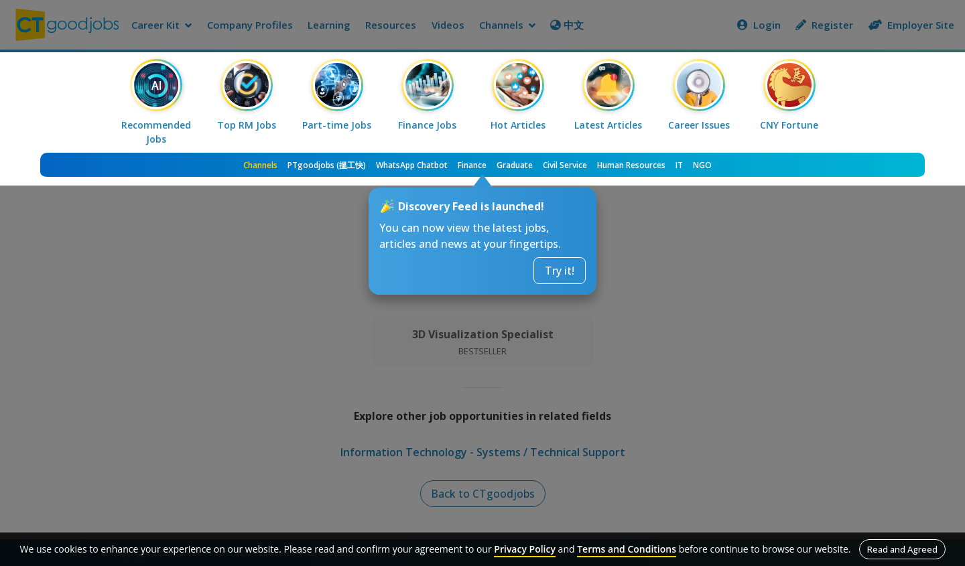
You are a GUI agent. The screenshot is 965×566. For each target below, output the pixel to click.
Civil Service (565, 165)
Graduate (515, 165)
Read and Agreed (902, 549)
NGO (702, 165)
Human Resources (631, 165)
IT (679, 165)
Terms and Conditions (626, 549)
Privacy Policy (525, 549)
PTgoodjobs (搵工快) (326, 165)
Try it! (559, 270)
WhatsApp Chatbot (412, 165)
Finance (472, 165)
